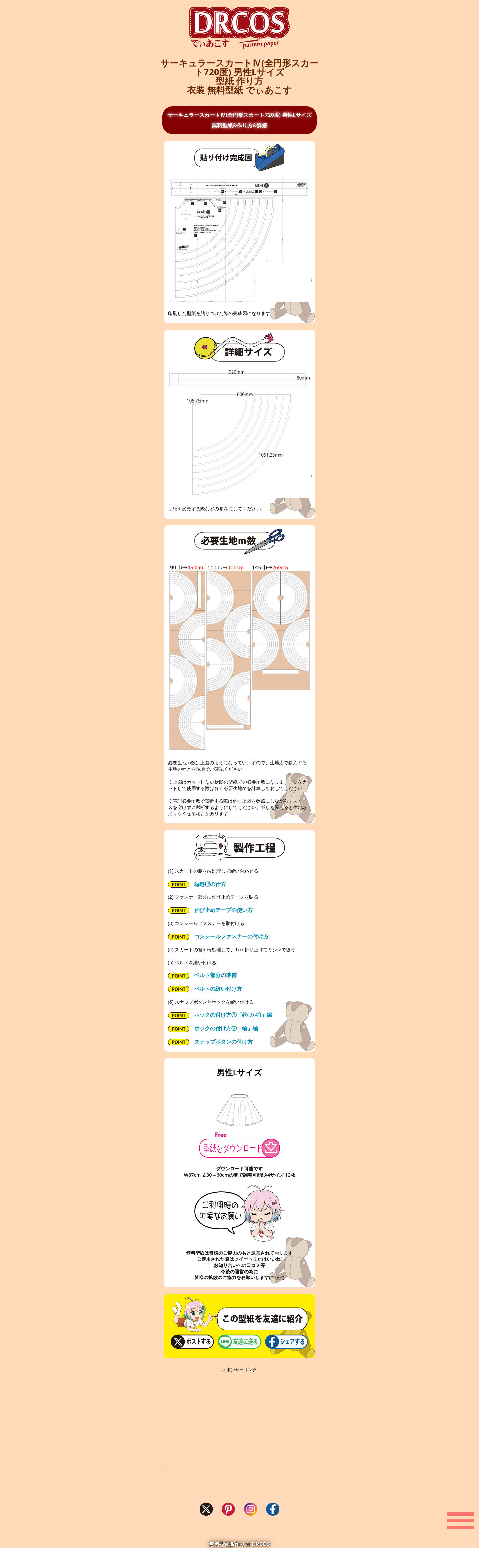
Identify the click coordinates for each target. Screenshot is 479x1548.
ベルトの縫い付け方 (205, 988)
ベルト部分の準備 (202, 975)
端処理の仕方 (197, 884)
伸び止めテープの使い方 (210, 910)
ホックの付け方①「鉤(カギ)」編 (220, 1014)
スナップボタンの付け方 (210, 1041)
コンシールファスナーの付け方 (218, 936)
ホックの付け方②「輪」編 (213, 1028)
